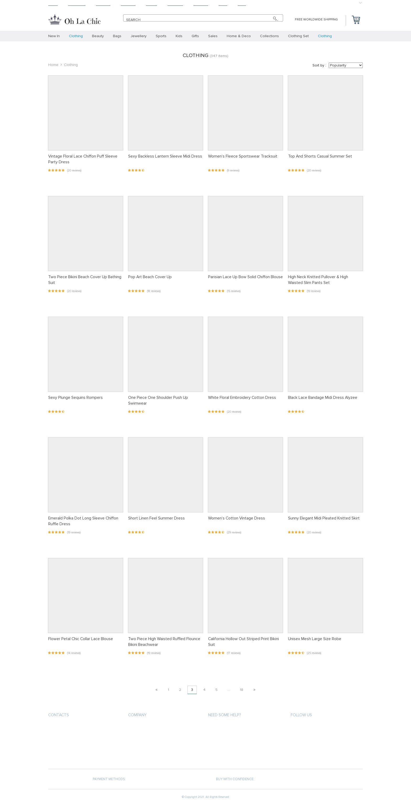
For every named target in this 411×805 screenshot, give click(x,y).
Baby (242, 4)
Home (53, 4)
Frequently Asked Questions (233, 755)
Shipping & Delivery (224, 736)
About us (136, 727)
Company (137, 715)
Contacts (58, 715)
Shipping (103, 4)
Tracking (175, 4)
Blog (223, 4)
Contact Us (138, 755)
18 (241, 689)
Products (76, 4)
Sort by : (319, 65)
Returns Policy (221, 746)
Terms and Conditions (147, 746)
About (151, 4)
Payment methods (223, 727)
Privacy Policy (140, 736)
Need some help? (224, 715)
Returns (128, 4)
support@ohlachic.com (70, 737)
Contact (200, 4)
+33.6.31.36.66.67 (66, 727)
